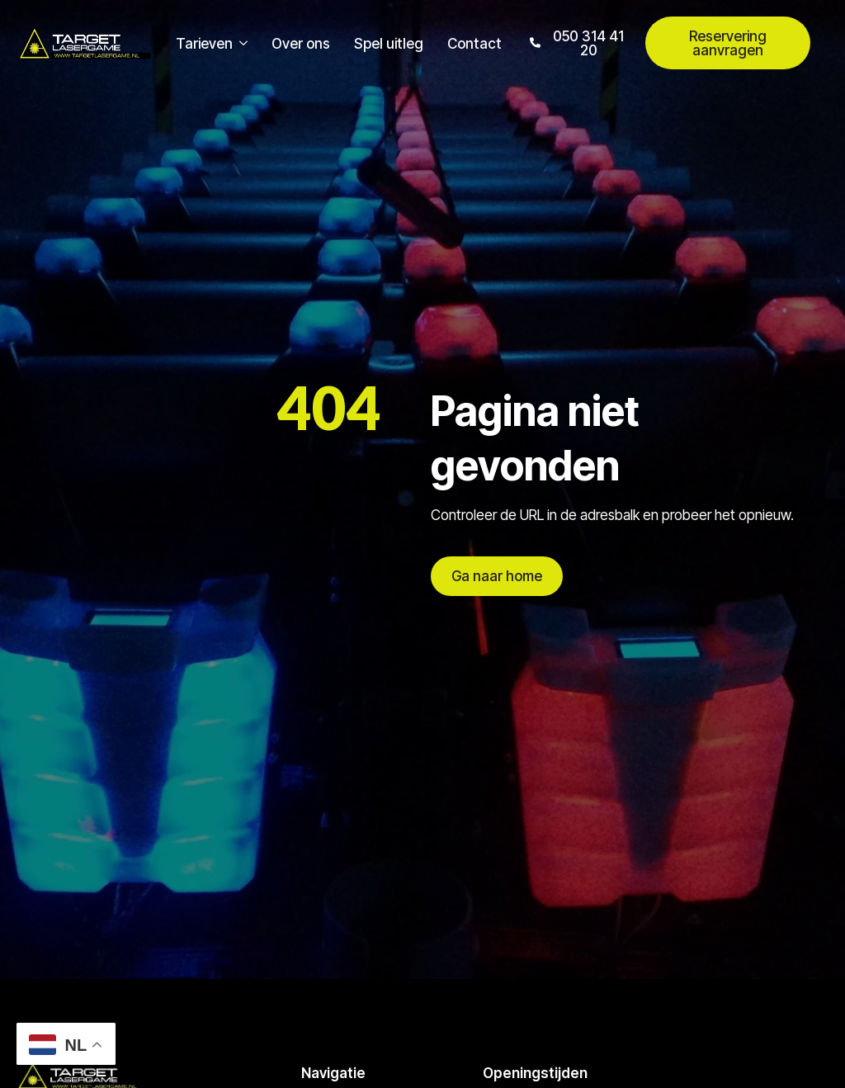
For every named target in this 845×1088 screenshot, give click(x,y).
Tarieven (204, 43)
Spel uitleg (388, 43)
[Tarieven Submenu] (240, 43)
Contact (474, 43)
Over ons (300, 43)
